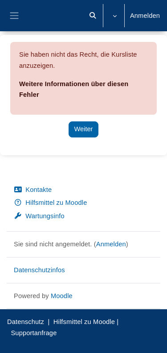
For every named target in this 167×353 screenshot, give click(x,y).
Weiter (83, 129)
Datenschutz (25, 321)
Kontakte (33, 189)
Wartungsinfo (39, 216)
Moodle (62, 295)
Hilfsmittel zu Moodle (50, 202)
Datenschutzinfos (39, 270)
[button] (93, 15)
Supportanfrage (34, 332)
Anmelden (145, 15)
